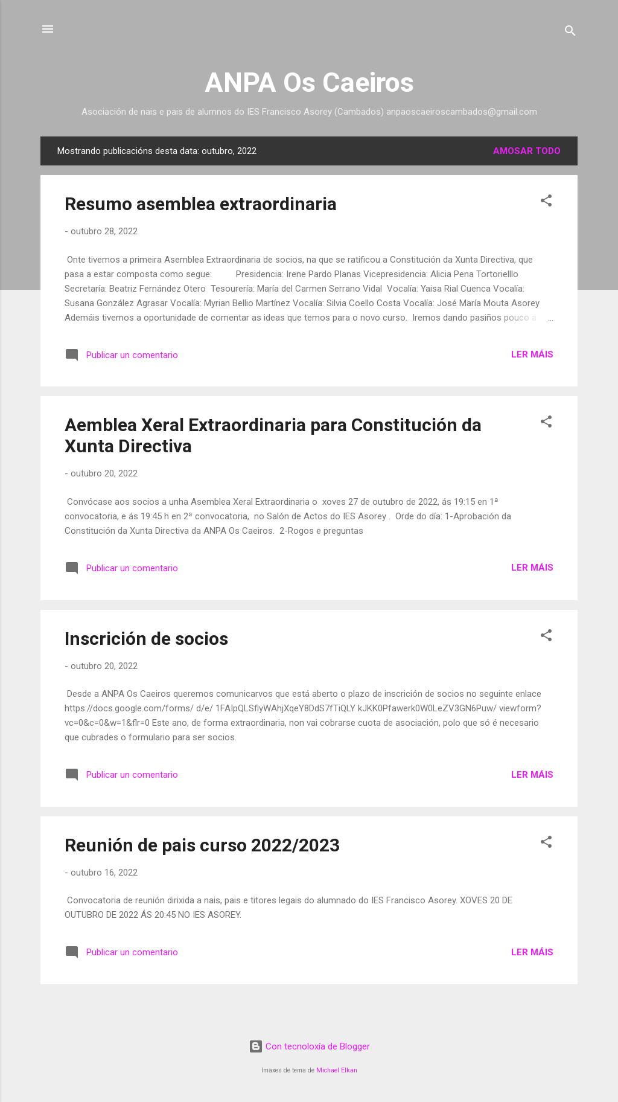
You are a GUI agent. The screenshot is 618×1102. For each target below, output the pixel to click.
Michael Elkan (336, 1070)
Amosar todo (527, 151)
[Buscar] (570, 32)
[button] (546, 202)
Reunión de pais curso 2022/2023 (202, 845)
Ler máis (532, 354)
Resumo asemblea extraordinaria (201, 203)
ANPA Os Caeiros (309, 82)
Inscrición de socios (146, 638)
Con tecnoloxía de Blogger (309, 1046)
